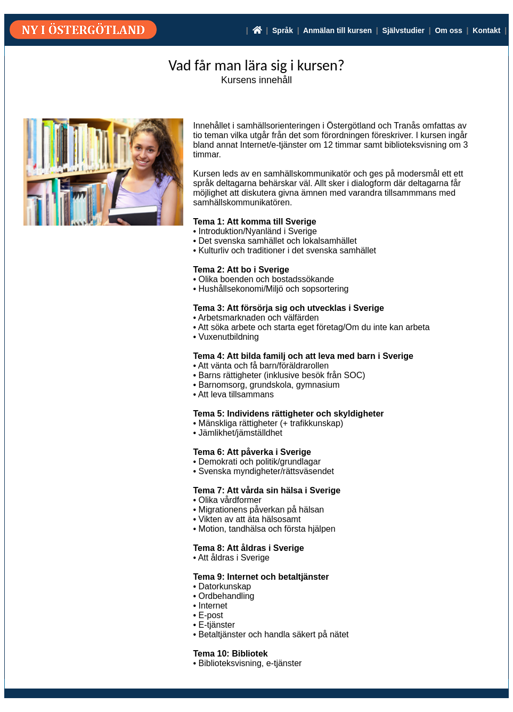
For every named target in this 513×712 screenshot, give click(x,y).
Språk (282, 30)
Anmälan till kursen (337, 30)
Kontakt (486, 30)
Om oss (448, 30)
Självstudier (403, 30)
